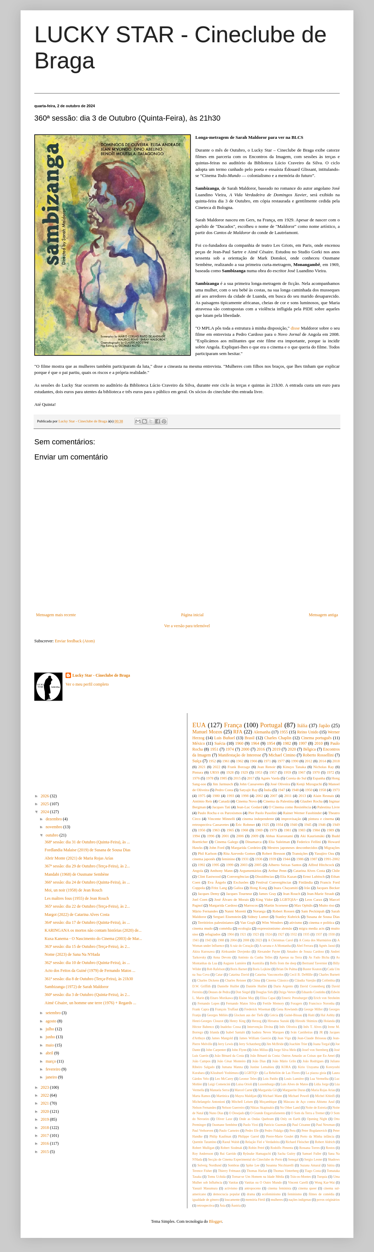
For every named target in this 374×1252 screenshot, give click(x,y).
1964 (255, 743)
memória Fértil (255, 1199)
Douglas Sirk (264, 992)
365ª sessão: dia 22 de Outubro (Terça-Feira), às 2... (87, 906)
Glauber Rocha (311, 801)
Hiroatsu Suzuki (278, 1021)
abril (50, 1053)
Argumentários (250, 870)
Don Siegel (242, 992)
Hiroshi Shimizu (306, 1021)
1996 (210, 836)
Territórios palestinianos (216, 922)
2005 (258, 865)
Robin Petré (256, 1148)
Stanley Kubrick (287, 917)
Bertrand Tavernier (314, 963)
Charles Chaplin (277, 737)
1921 (243, 934)
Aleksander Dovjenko (235, 951)
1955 (284, 732)
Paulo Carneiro (229, 1130)
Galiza (238, 888)
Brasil (250, 737)
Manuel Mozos (207, 731)
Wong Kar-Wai (325, 1182)
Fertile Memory (273, 1003)
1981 (287, 830)
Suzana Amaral (310, 1165)
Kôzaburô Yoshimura (224, 1073)
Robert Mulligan (203, 1148)
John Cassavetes (251, 784)
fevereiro (53, 1069)
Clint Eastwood (209, 876)
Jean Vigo (284, 1038)
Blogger (215, 1221)
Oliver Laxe (224, 1119)
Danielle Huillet (228, 986)
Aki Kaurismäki (312, 836)
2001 (225, 836)
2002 (259, 796)
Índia (267, 790)
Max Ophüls (303, 905)
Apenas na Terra (290, 957)
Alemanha (262, 732)
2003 (244, 865)
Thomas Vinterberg (286, 1171)
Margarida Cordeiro (246, 847)
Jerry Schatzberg (250, 1044)
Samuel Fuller (312, 1153)
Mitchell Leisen (242, 1102)
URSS (214, 772)
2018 (45, 1127)
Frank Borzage (238, 767)
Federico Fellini (309, 842)
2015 (45, 1151)
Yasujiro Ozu (324, 853)
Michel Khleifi (325, 1096)
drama (251, 1194)
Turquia (322, 1176)
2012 (308, 761)
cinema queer (307, 1188)
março (51, 1061)
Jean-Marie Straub (320, 893)
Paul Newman (325, 1125)
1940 (293, 824)
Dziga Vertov (287, 992)
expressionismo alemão (274, 928)
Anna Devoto (222, 957)
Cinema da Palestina (278, 801)
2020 (45, 1111)
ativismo (295, 922)
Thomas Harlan (256, 1171)
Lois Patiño (270, 1079)
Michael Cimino (281, 755)
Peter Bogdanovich (314, 1130)
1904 (230, 934)
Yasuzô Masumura (205, 1188)
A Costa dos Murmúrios (315, 940)
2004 (233, 940)
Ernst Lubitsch (314, 876)
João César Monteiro (231, 1061)
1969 (259, 830)
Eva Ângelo (217, 882)
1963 (216, 830)
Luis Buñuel (224, 737)
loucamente (232, 1199)
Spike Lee (252, 1165)
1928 (230, 772)
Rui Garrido (228, 1153)
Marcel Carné (244, 1090)
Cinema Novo (246, 801)
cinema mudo (202, 928)
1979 (273, 830)
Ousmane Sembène (224, 1125)
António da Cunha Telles (255, 957)
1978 (209, 778)
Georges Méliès (217, 1015)
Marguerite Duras (294, 1090)
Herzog (256, 1021)
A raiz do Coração (242, 946)
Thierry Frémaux (229, 1171)
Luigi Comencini (219, 1084)
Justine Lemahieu (262, 1067)
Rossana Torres (309, 1148)
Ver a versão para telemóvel (187, 625)
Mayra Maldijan (246, 1096)
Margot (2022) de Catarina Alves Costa (77, 914)
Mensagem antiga (323, 614)
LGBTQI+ (252, 1073)
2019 (45, 1119)
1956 (202, 830)
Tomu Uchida (217, 1176)
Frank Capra (200, 1009)
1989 (330, 830)
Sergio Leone (313, 1159)
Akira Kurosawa (203, 951)
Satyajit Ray (248, 790)
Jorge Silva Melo (285, 1050)
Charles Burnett (329, 974)
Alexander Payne (268, 951)
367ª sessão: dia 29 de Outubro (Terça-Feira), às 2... (87, 866)
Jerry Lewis (225, 1044)
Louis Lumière (294, 1079)
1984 (316, 830)
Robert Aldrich (325, 1142)
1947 (281, 790)
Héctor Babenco (203, 1027)
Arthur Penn (277, 870)
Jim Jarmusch (223, 784)
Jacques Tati (221, 807)
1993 (230, 796)
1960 (239, 743)
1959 (287, 772)
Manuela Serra (219, 1090)
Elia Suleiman (279, 842)
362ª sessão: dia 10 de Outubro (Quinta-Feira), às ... (87, 962)
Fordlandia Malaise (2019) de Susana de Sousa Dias (87, 849)
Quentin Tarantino (204, 1142)
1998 (245, 796)
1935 (306, 934)
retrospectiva (205, 1205)
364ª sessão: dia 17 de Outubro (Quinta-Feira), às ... (87, 922)
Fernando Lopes (209, 1003)
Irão (307, 888)
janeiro (52, 1077)
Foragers (296, 1003)
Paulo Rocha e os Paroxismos (220, 813)
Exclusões (240, 882)
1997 (303, 743)
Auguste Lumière (234, 963)
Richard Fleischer (297, 1142)
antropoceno (252, 1188)
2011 (288, 796)
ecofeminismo (271, 1194)
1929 (244, 772)
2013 (302, 796)
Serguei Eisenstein (227, 917)
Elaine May (246, 998)
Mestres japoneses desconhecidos (292, 847)
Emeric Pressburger (295, 998)
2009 (254, 836)
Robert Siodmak (232, 1148)
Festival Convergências (273, 882)
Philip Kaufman (220, 1136)
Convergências (238, 876)
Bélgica (309, 749)
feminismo (295, 1194)
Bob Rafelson (216, 969)
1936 (258, 859)
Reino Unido (307, 732)
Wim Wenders (272, 922)
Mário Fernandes (205, 911)
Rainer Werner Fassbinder (302, 813)
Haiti (311, 1015)
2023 (45, 1087)
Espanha (319, 778)
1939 (272, 859)
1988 (221, 940)
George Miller (313, 1009)
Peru (293, 1130)
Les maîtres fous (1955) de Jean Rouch (77, 898)
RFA (238, 731)
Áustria (236, 1205)
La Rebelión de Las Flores (282, 1073)
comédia (225, 928)
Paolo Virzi (250, 1125)
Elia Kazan (288, 876)
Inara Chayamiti (285, 888)
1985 (223, 778)
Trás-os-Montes (300, 1176)
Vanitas (233, 1182)
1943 (208, 940)
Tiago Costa (313, 1171)
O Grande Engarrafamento (267, 1113)
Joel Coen (200, 899)
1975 (202, 796)
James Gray (267, 893)
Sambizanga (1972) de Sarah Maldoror (77, 986)
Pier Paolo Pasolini (262, 813)
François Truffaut (226, 1009)
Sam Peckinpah (313, 911)
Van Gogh (247, 922)
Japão (324, 725)
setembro (54, 1012)
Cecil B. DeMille (301, 974)
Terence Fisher (202, 1171)
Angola (197, 870)
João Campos (201, 1061)
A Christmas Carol (280, 940)
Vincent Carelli (298, 1182)
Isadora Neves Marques (268, 1032)
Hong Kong (258, 888)
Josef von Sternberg (315, 1050)
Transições (300, 853)
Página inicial (192, 614)
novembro (54, 826)
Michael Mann (272, 1096)
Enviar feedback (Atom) (75, 641)
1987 (313, 859)
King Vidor (264, 899)
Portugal (271, 725)
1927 (281, 934)
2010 (318, 743)
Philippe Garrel (248, 1136)
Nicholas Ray (323, 767)
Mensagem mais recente (56, 614)
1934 (279, 824)
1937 (319, 934)
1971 (267, 761)
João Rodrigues (313, 1061)
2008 (246, 940)
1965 (230, 830)
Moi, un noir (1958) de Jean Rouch (73, 890)
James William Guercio (255, 1038)
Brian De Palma (286, 969)
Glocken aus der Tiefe (249, 1015)
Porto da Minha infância (317, 1136)
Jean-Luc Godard (249, 807)
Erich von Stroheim (327, 998)
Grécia (273, 1015)
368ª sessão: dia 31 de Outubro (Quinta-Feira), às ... (87, 842)
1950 (309, 790)
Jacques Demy (208, 893)
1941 (195, 940)
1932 (293, 934)
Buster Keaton (312, 969)
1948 (295, 790)
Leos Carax (314, 899)
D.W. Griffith (201, 986)
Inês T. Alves (312, 1027)
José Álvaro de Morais (231, 899)
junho (51, 1036)
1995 (216, 865)
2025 (45, 803)
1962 (240, 761)
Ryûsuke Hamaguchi (257, 1153)
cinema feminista (279, 1188)
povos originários (328, 1199)
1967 (301, 772)
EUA (199, 725)
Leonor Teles (248, 1079)
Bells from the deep (283, 963)
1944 (286, 859)
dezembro (54, 819)
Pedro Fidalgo (274, 1130)
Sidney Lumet (258, 917)
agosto (51, 1021)
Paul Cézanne (301, 1125)
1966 (253, 761)
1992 (202, 865)
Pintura (197, 772)
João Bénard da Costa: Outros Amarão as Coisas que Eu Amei (292, 1055)
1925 (265, 824)
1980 (216, 796)
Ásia (223, 1205)
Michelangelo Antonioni (208, 1102)
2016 (45, 1143)
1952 (212, 761)
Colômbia (328, 980)
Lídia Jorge (321, 1084)
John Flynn (239, 1050)
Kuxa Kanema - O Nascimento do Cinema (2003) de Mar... (93, 938)
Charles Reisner (235, 980)
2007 (274, 796)
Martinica (223, 1096)
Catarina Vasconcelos (269, 974)
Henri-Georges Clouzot (208, 1021)
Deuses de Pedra (219, 992)
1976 (196, 778)
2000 (245, 749)
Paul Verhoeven (202, 1130)
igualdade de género (205, 1199)
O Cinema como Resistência (290, 807)
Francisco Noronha (322, 1003)
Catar (219, 974)
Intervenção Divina (260, 1027)
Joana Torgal (321, 1044)
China (256, 980)
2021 (45, 1103)
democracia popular (226, 1194)
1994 (196, 836)
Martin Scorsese (276, 905)
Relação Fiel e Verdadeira (262, 1142)
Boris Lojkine (262, 969)
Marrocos (251, 905)
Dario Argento (283, 986)
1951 (214, 749)
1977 (281, 761)
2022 (45, 1095)
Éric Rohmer (245, 824)
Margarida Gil (267, 1090)
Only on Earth (290, 1119)
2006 (240, 836)
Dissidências (264, 876)
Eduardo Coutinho (313, 992)
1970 (316, 772)
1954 (271, 743)
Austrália (258, 963)
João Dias (259, 1061)
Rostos (330, 1148)
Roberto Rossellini (318, 755)
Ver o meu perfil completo (87, 684)
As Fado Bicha (318, 957)
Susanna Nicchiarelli (280, 1165)
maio (50, 1045)
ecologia (244, 928)
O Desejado (236, 1113)
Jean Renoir (266, 767)
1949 (336, 824)
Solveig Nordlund (209, 1165)
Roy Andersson (202, 1153)
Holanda (329, 1021)
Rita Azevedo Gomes (239, 853)
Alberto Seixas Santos (285, 865)
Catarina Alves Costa (309, 870)
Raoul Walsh (230, 1142)
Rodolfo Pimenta (281, 1148)
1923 (256, 934)
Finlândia (306, 882)
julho (50, 1029)
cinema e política (322, 922)
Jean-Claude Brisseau (311, 1038)
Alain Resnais (323, 796)
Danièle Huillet (256, 986)
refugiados (213, 934)
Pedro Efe (252, 1130)
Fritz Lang (219, 888)
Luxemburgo (266, 1084)
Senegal (293, 1159)
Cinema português (316, 737)
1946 (322, 824)
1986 (300, 859)
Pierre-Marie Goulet (279, 1136)
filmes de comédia (322, 1194)
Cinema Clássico (277, 980)
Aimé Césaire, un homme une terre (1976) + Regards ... (90, 1002)
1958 (322, 790)
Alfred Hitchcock (321, 865)
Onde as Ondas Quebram (256, 1119)
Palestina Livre (328, 807)
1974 (230, 749)
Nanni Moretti (235, 911)
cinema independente (258, 819)
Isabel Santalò (235, 1032)
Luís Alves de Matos (294, 1084)
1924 (268, 934)
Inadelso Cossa (231, 1027)
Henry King (238, 1021)
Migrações (332, 847)
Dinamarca (253, 842)
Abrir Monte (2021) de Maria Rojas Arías (79, 858)
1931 (245, 859)
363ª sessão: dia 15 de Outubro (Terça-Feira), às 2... (87, 946)
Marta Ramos (201, 1096)
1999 (230, 865)
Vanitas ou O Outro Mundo (263, 1182)
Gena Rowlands (287, 1009)
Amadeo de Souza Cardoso (305, 951)
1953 (258, 772)
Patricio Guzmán (275, 1125)
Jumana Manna (232, 1067)
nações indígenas (300, 1199)
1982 (287, 743)
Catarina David (239, 974)
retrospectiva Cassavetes (210, 824)
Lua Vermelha (319, 1079)
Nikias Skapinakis (262, 1107)
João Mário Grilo (284, 1061)
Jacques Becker (328, 888)
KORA (286, 1067)
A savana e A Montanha (275, 946)
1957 (273, 772)
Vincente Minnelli (221, 819)
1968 (244, 830)
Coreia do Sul (296, 778)
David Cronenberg (312, 986)
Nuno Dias (216, 1113)
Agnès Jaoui (327, 946)
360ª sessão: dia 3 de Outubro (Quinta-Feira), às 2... (87, 994)
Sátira (331, 1165)
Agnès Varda (270, 778)
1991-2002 (332, 859)
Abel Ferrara (304, 946)
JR (321, 1032)
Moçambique (268, 1102)
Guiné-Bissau (293, 1015)
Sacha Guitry (286, 1153)
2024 (45, 811)
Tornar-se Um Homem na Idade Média (258, 1176)
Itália (302, 725)
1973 (336, 790)
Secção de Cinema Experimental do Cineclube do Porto (245, 1159)
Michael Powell (298, 1096)
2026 (45, 796)
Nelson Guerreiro (233, 1107)
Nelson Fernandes (204, 1107)
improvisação (291, 819)
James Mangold (222, 1038)
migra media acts (312, 928)
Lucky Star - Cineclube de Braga (101, 675)
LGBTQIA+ (289, 899)
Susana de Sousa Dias (323, 917)
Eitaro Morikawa (221, 998)
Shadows (334, 1159)
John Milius (260, 1050)
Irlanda (214, 1032)
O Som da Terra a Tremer (308, 1113)
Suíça (197, 760)
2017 (45, 1135)
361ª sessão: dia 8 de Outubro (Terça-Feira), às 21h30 (89, 978)
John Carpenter (216, 1050)
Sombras (233, 1165)
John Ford (216, 847)
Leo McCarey (224, 1079)
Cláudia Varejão (305, 980)
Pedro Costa (224, 790)
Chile (336, 870)
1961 (226, 761)
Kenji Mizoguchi (309, 784)
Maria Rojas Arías (323, 1090)
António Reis (202, 801)
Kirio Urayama (308, 1067)
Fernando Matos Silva (241, 1003)
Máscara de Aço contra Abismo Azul (309, 1102)
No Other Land (290, 1107)
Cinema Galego (226, 842)
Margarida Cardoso (223, 905)
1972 (330, 772)
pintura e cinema (321, 819)
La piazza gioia (316, 1073)
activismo (231, 1188)
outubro (52, 835)
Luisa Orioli (244, 1084)
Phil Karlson (207, 853)
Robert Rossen (283, 911)
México (198, 743)
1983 (302, 830)
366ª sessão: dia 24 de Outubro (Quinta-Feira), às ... (87, 882)
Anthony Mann (221, 870)
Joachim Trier (298, 1044)
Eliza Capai (268, 998)
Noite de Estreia (316, 1107)
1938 (331, 934)
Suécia (219, 743)
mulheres (277, 1199)
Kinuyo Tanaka (294, 767)
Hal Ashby (327, 1015)
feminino (228, 859)
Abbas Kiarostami (279, 836)
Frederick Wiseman (257, 1009)
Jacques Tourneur (239, 893)
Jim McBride (274, 1044)
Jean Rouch (291, 893)
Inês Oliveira (288, 1027)
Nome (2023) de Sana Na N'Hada (72, 954)
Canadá (224, 801)
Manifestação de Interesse (239, 755)
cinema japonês (203, 859)
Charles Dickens (208, 980)
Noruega (259, 911)
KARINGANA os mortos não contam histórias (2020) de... (93, 930)
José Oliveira (280, 784)
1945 (308, 824)
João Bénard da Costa (229, 1055)
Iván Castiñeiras (302, 1032)
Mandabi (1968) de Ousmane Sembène (77, 874)
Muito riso (326, 905)
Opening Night (317, 1119)
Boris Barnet (238, 969)
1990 (295, 761)
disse (295, 328)
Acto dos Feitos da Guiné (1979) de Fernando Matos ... (90, 970)
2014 (322, 761)
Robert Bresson (273, 853)
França (233, 725)
